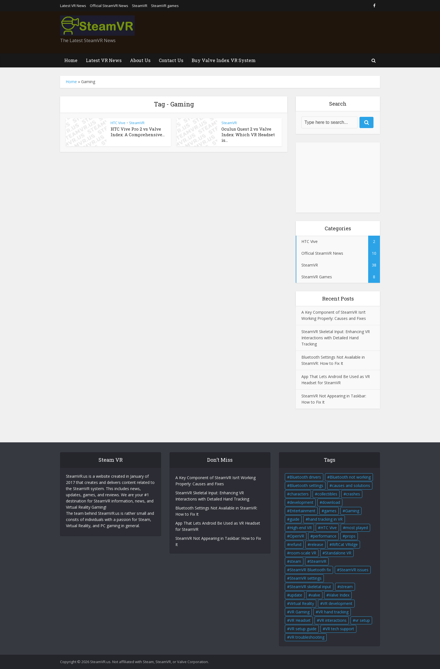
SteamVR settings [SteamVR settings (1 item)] (306, 578)
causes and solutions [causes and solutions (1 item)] (351, 485)
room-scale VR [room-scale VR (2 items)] (303, 553)
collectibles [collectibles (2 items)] (327, 494)
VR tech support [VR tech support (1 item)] (339, 628)
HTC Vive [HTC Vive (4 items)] (328, 527)
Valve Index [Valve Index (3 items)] (339, 595)
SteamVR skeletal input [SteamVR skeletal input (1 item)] (310, 586)
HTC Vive (118, 122)
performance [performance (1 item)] (324, 536)
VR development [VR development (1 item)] (337, 603)
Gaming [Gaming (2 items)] (352, 510)
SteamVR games (165, 5)
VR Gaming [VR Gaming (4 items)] (300, 612)
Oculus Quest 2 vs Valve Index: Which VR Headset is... (248, 134)
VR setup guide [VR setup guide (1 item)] (303, 628)
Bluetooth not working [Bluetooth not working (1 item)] (350, 477)
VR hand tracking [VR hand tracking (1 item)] (333, 612)
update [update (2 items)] (296, 595)
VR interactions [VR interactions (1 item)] (333, 620)
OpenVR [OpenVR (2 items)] (297, 536)
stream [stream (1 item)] (346, 586)
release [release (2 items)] (316, 544)
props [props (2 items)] (350, 536)
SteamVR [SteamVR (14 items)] (318, 561)
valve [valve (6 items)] (315, 595)
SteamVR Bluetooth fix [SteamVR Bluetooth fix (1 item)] (310, 569)
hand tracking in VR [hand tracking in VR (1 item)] (325, 519)
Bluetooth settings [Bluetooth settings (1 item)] (306, 485)
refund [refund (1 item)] (295, 544)
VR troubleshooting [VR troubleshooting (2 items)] (307, 637)
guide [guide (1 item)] (294, 519)
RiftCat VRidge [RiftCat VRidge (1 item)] (345, 544)
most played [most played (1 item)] (356, 527)
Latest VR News (73, 5)
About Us (140, 60)
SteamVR (139, 5)
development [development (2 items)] (301, 502)
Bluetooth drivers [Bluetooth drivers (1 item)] (305, 477)
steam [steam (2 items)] (295, 561)
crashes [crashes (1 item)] (353, 494)
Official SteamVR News (109, 5)
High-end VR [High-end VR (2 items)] (301, 527)
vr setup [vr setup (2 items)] (362, 620)
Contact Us (171, 60)
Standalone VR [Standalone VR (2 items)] (338, 553)
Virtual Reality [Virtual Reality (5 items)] (302, 603)
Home (70, 60)
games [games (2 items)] (330, 510)
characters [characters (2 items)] (299, 494)
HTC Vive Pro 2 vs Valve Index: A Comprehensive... (138, 131)
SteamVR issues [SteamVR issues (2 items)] (354, 569)
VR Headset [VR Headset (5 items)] (300, 620)
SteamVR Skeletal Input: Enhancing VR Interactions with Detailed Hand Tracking (335, 338)
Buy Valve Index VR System (224, 60)
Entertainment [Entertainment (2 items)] (302, 510)
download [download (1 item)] (331, 502)
